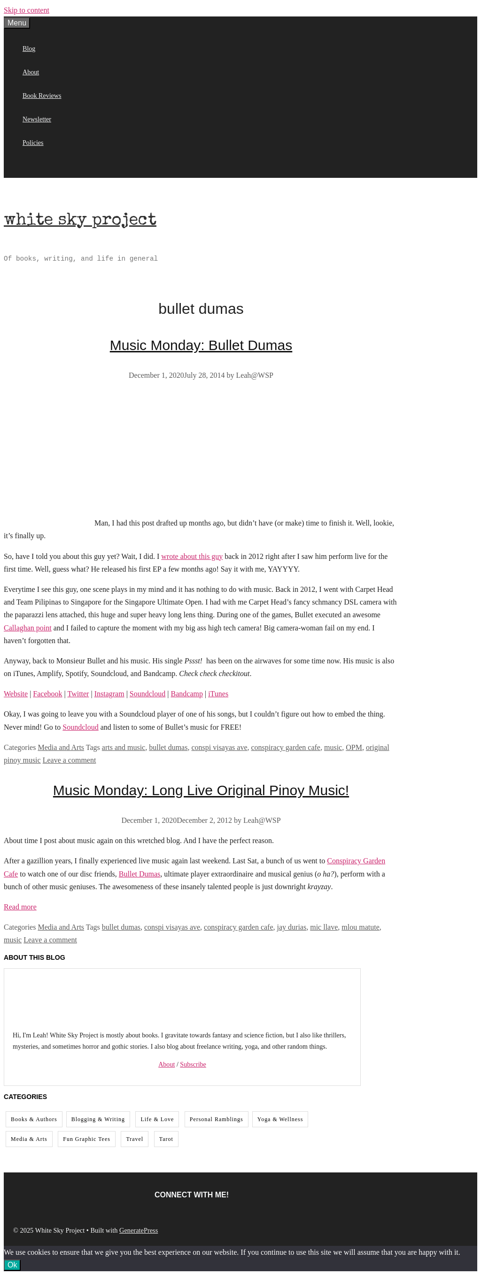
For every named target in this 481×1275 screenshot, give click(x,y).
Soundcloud (147, 694)
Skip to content (26, 10)
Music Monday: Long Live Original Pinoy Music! (201, 790)
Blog (29, 48)
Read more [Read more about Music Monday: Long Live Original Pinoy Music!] (20, 907)
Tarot (166, 1139)
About (31, 72)
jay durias (292, 927)
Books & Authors (34, 1119)
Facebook (47, 694)
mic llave (324, 927)
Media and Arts (61, 747)
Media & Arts (29, 1139)
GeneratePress (138, 1230)
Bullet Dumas (139, 874)
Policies (33, 142)
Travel (134, 1139)
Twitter (78, 694)
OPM (354, 747)
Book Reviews (42, 95)
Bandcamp (187, 694)
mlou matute (360, 927)
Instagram (109, 694)
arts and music (123, 747)
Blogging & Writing (98, 1119)
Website (16, 694)
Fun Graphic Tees (86, 1139)
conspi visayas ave (219, 747)
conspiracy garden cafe (285, 747)
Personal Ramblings (216, 1119)
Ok (12, 1265)
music (333, 747)
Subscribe (193, 1064)
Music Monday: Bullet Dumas (201, 345)
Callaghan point (28, 628)
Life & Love (157, 1119)
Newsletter (37, 119)
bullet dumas (168, 747)
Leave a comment (69, 760)
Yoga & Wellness (280, 1119)
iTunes (218, 694)
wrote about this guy (192, 556)
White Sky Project (80, 221)
